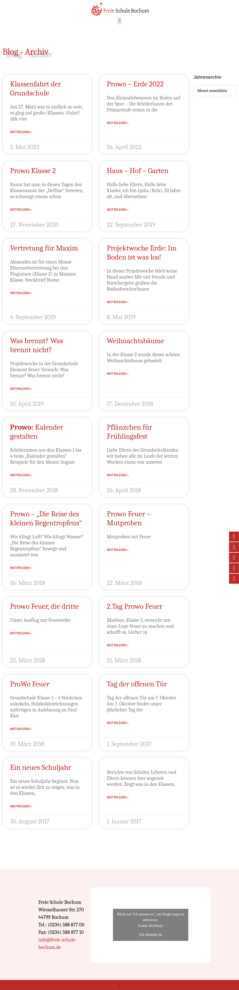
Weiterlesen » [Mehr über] (118, 797)
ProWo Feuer (29, 684)
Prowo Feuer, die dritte (44, 606)
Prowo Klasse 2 (33, 170)
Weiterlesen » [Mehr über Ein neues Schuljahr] (21, 806)
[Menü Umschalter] (119, 984)
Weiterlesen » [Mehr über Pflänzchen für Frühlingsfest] (118, 475)
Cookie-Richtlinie (150, 926)
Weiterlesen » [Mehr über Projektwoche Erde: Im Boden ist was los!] (118, 302)
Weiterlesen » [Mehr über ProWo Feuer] (21, 729)
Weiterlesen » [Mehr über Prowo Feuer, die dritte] (21, 633)
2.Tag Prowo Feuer (134, 606)
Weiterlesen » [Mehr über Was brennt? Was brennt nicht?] (21, 389)
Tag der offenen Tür (137, 684)
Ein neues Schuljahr (40, 767)
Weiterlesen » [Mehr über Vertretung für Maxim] (21, 293)
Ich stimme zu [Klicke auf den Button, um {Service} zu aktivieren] (150, 934)
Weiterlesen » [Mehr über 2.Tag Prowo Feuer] (118, 645)
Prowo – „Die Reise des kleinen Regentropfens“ (46, 518)
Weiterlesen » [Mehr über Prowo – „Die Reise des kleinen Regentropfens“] (21, 568)
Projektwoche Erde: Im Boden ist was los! (141, 253)
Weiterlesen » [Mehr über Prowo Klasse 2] (21, 209)
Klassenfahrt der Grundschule (35, 88)
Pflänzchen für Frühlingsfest (129, 432)
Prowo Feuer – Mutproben (128, 518)
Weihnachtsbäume (135, 340)
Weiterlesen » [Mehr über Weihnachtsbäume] (118, 374)
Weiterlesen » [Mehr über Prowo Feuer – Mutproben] (118, 550)
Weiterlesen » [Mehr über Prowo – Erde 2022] (118, 123)
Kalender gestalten (36, 432)
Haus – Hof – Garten (137, 170)
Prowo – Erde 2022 (135, 84)
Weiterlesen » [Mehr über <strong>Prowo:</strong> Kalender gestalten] (21, 475)
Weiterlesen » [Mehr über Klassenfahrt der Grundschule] (21, 132)
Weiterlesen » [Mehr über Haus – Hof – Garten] (118, 209)
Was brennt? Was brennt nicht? (36, 345)
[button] (119, 21)
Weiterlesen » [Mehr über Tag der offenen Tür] (118, 723)
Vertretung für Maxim (44, 248)
